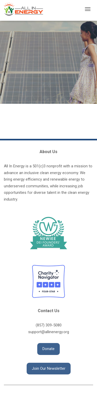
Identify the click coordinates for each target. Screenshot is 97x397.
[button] (48, 349)
